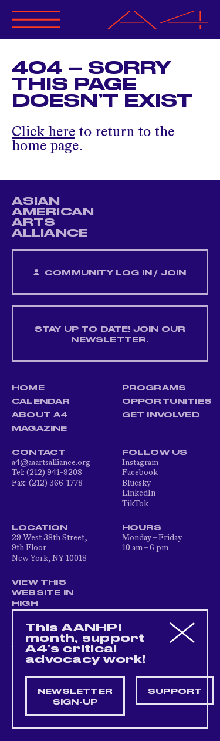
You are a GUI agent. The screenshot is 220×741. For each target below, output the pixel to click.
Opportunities (167, 401)
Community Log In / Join (109, 273)
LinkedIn (138, 493)
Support (175, 691)
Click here (43, 133)
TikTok (135, 504)
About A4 (40, 415)
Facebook (140, 473)
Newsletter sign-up (75, 697)
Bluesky (136, 483)
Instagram (140, 463)
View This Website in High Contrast (43, 598)
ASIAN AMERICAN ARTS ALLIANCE (53, 217)
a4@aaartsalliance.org (51, 463)
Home (28, 388)
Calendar (41, 401)
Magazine (39, 428)
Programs (154, 388)
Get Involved (161, 415)
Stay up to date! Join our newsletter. (110, 334)
